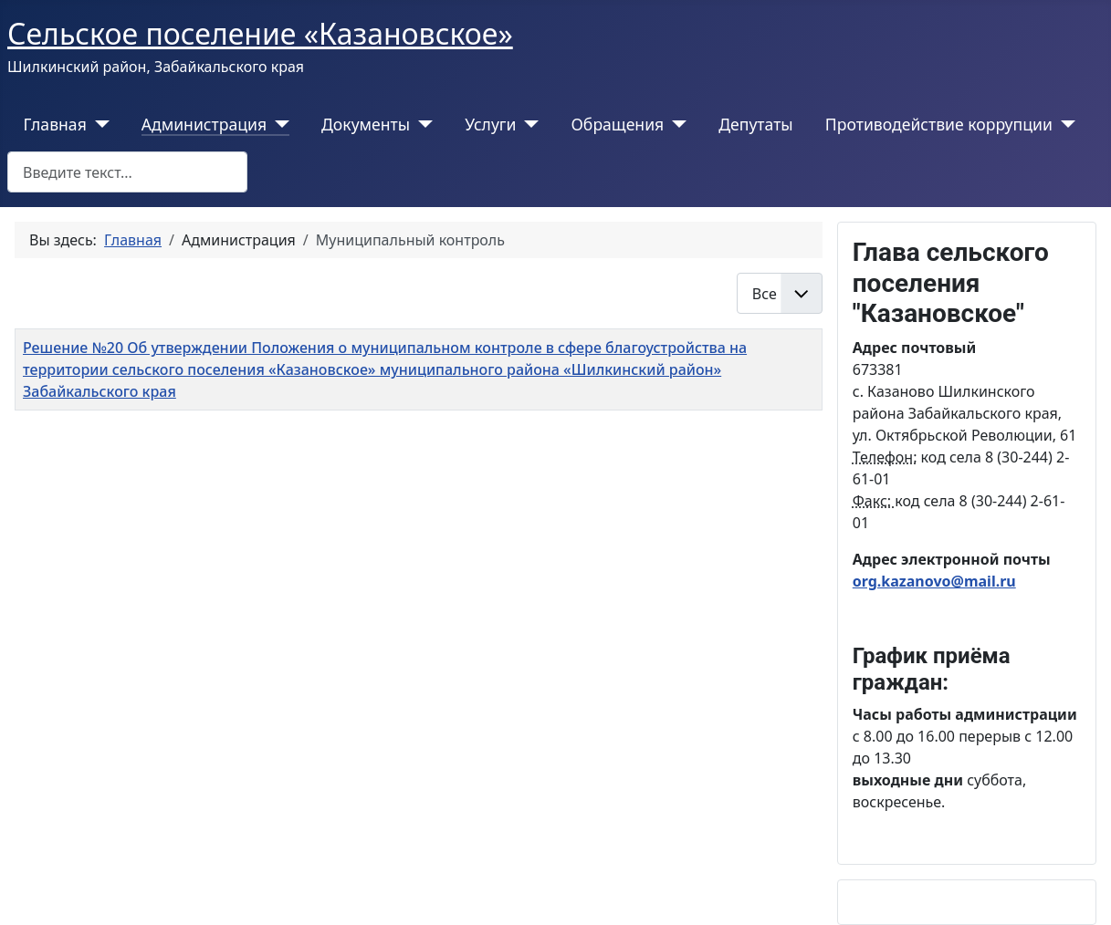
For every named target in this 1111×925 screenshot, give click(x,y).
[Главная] (98, 124)
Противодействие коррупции (939, 124)
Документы (365, 124)
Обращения (617, 124)
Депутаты (755, 124)
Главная (55, 124)
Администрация (204, 124)
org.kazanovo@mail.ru (934, 581)
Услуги (490, 124)
